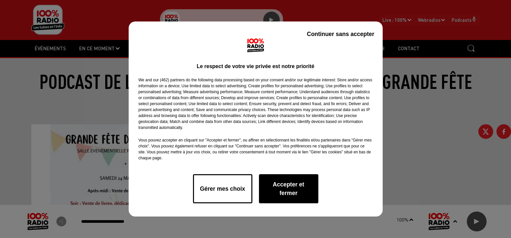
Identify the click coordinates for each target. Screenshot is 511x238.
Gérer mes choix (222, 188)
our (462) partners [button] (169, 80)
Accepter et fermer (288, 188)
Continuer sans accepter (340, 34)
